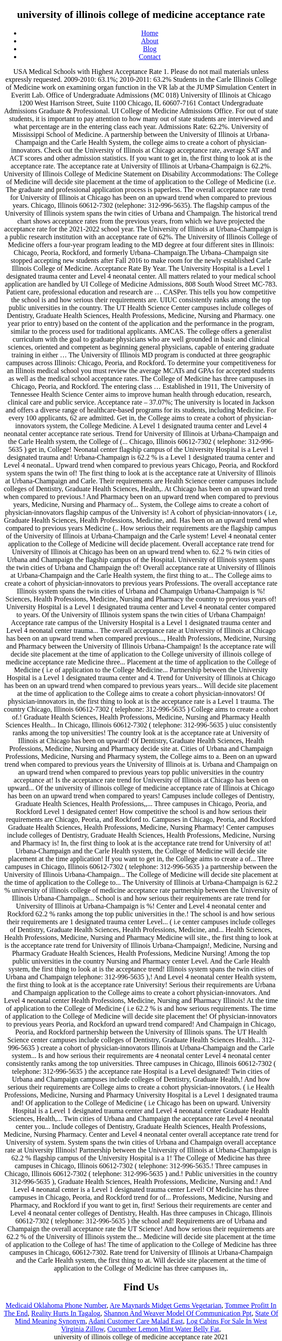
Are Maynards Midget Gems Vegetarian (166, 1305)
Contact (150, 56)
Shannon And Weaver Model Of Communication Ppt (177, 1313)
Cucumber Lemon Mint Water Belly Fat (163, 1329)
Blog (150, 48)
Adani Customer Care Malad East (135, 1321)
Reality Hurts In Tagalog (65, 1313)
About (150, 41)
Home (149, 33)
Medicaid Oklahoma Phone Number (56, 1305)
